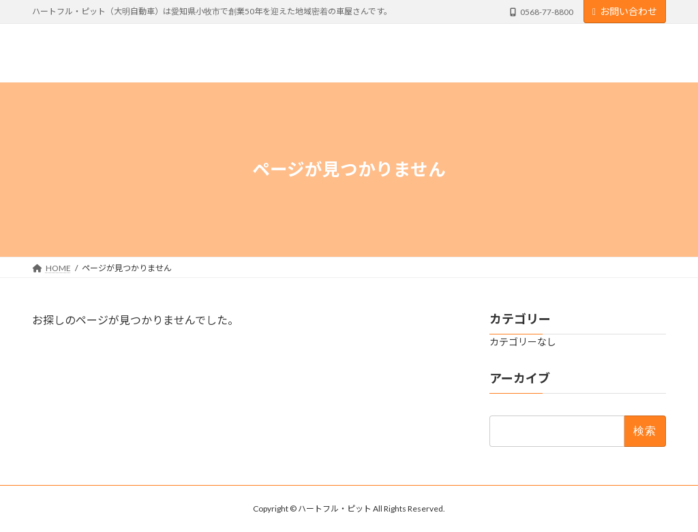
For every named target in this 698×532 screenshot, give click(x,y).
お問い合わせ (624, 11)
